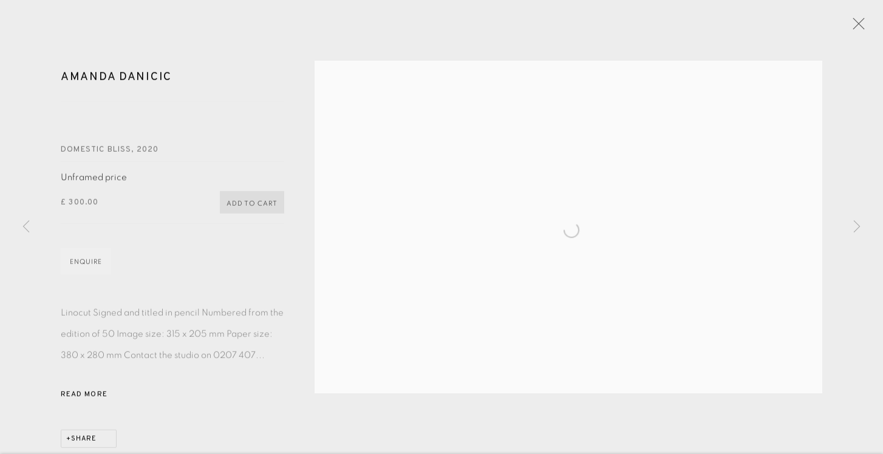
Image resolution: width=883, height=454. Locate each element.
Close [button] (856, 27)
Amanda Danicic (116, 80)
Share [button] (84, 442)
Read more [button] (84, 397)
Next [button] (857, 227)
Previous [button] (26, 227)
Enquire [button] (86, 265)
